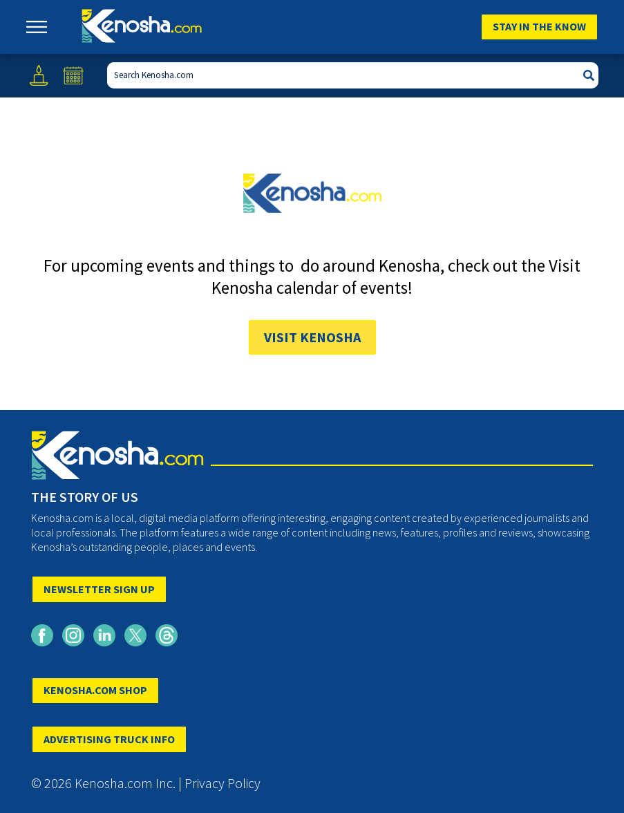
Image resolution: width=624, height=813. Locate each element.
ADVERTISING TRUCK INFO (109, 739)
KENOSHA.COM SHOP (95, 690)
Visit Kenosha (312, 337)
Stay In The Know (539, 26)
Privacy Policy (223, 783)
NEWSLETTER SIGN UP (99, 589)
